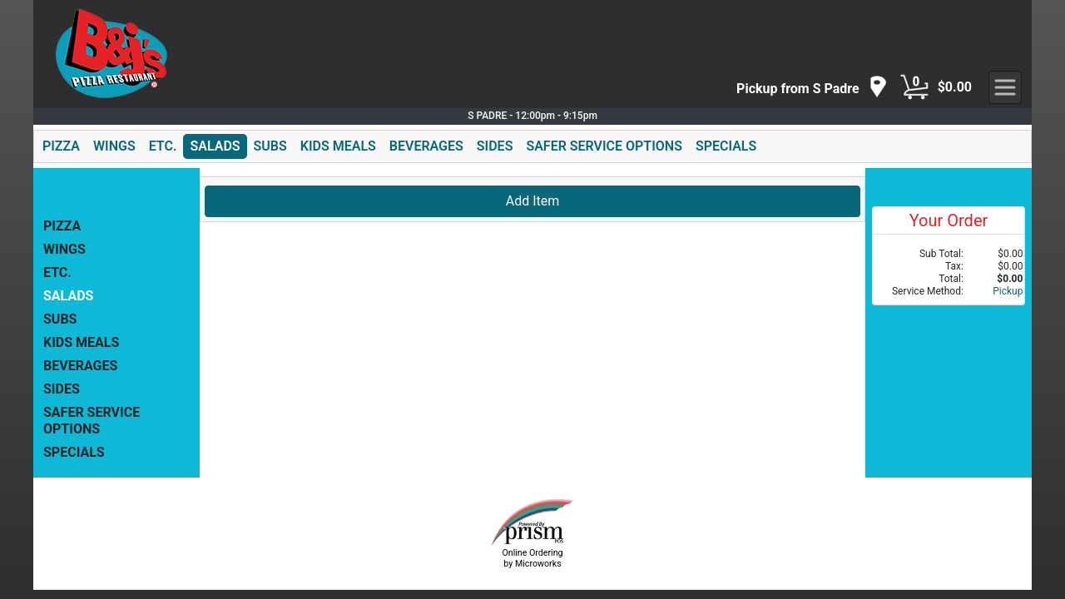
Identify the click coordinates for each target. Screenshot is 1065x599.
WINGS (114, 146)
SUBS (270, 146)
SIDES (495, 146)
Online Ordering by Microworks (532, 558)
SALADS (215, 146)
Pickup (1008, 291)
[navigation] (812, 88)
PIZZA (61, 146)
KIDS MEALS (338, 146)
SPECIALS (726, 146)
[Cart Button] (914, 87)
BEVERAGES (426, 146)
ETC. (163, 146)
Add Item (533, 201)
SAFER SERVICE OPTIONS (604, 146)
